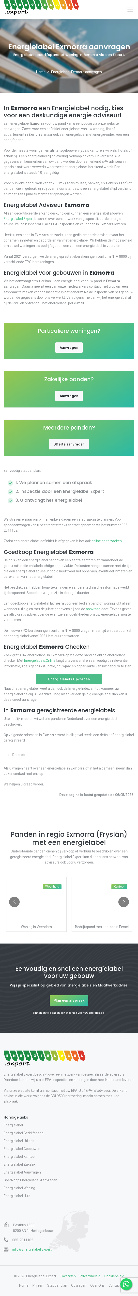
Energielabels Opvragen (69, 679)
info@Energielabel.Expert (32, 1249)
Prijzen (37, 1285)
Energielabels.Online (39, 660)
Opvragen (78, 1285)
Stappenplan (57, 1285)
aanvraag (93, 609)
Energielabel (13, 1125)
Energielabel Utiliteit (19, 1141)
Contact (114, 1285)
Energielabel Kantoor (20, 1157)
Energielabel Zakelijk (19, 1164)
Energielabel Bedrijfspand (24, 1133)
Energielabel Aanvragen (22, 1172)
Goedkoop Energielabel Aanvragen (30, 1180)
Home (41, 72)
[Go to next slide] (123, 902)
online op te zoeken (106, 541)
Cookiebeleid (114, 1276)
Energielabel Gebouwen (22, 1149)
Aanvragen (69, 348)
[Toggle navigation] (130, 9)
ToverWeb (68, 1276)
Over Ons (97, 1285)
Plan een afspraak (69, 1000)
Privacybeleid (90, 1276)
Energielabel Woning (19, 1188)
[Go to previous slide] (14, 902)
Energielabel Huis (17, 1196)
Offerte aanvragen (69, 444)
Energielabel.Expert (19, 219)
